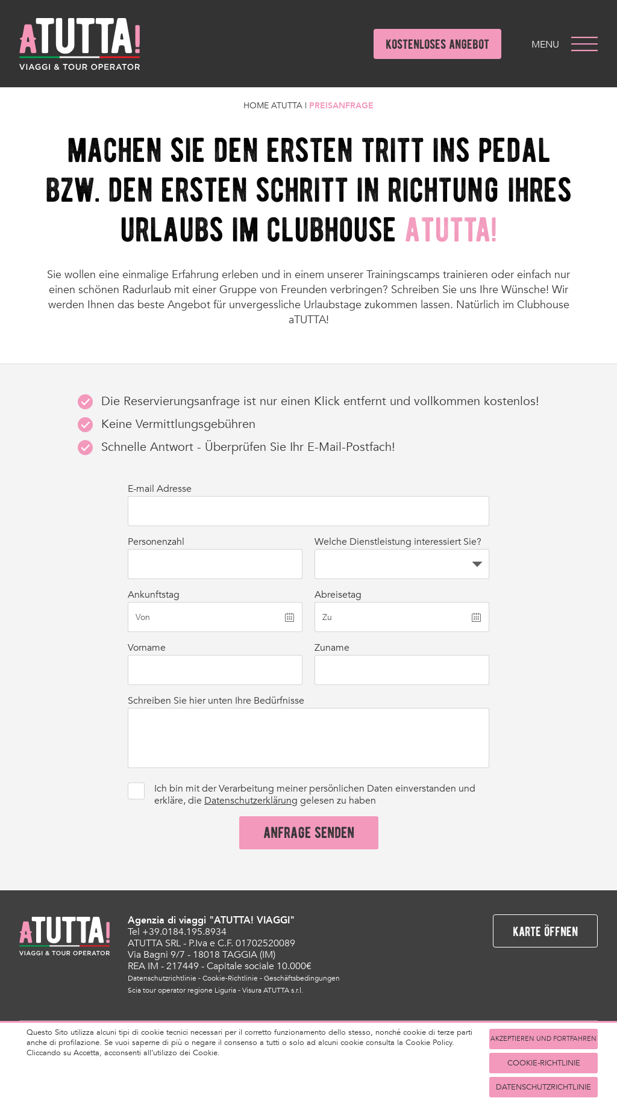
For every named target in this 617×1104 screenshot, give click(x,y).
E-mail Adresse (160, 489)
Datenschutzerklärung (251, 800)
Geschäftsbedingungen (302, 978)
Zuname (332, 648)
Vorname (147, 648)
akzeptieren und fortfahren (543, 1038)
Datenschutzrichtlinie (162, 978)
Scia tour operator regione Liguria (182, 990)
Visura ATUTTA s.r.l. (272, 990)
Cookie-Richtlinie (230, 978)
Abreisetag (338, 595)
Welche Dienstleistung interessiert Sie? (398, 542)
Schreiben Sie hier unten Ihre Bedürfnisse (216, 701)
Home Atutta (272, 105)
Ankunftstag (154, 595)
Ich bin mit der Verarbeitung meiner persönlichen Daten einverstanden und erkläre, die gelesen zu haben (314, 794)
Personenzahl (156, 542)
